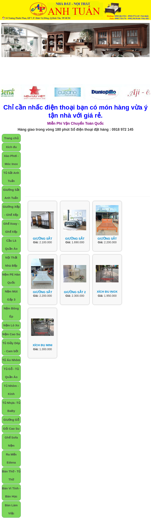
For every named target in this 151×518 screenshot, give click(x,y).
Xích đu (11, 147)
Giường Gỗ (11, 419)
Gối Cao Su (11, 428)
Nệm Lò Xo (11, 325)
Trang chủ (11, 138)
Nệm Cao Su (11, 334)
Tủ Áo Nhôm (11, 360)
